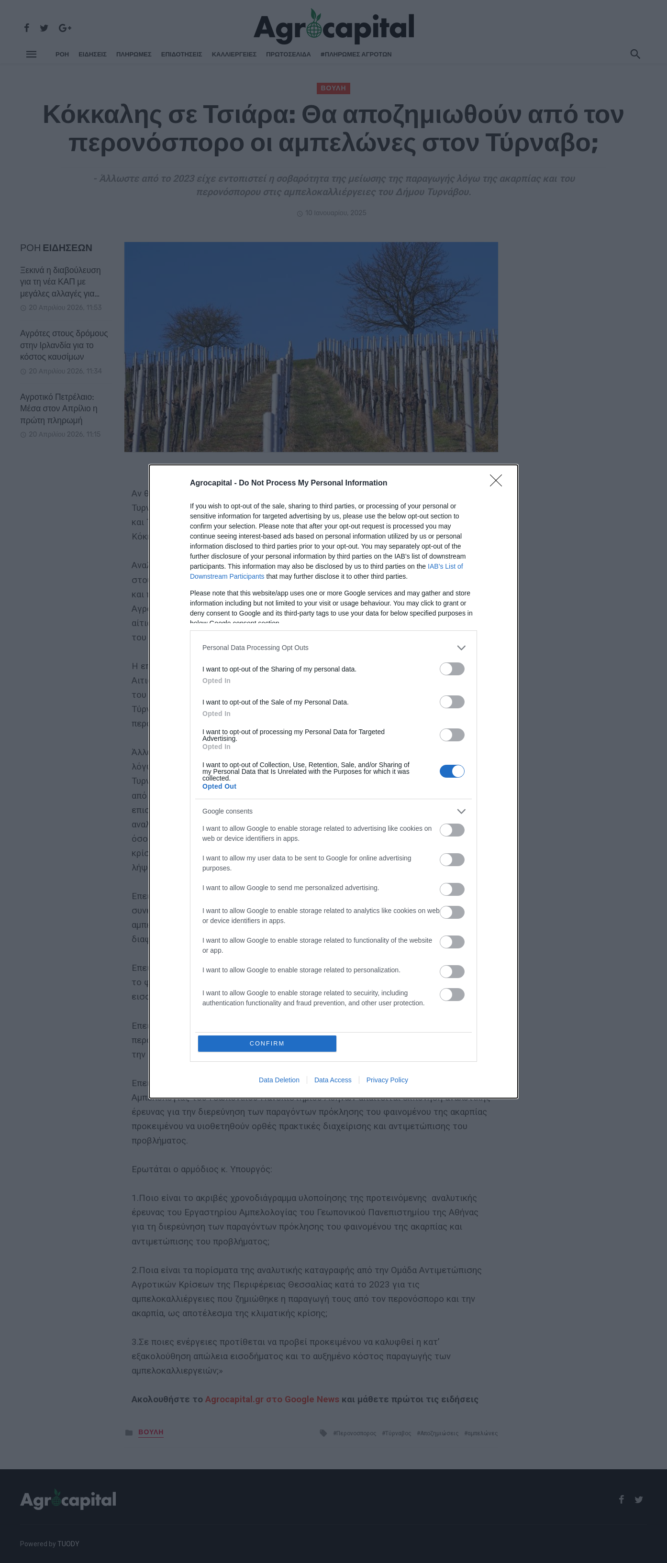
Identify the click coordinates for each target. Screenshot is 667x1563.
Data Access (333, 1080)
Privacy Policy (387, 1080)
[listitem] (333, 647)
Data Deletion (279, 1080)
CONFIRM (268, 1043)
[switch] (452, 668)
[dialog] (333, 781)
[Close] (499, 483)
